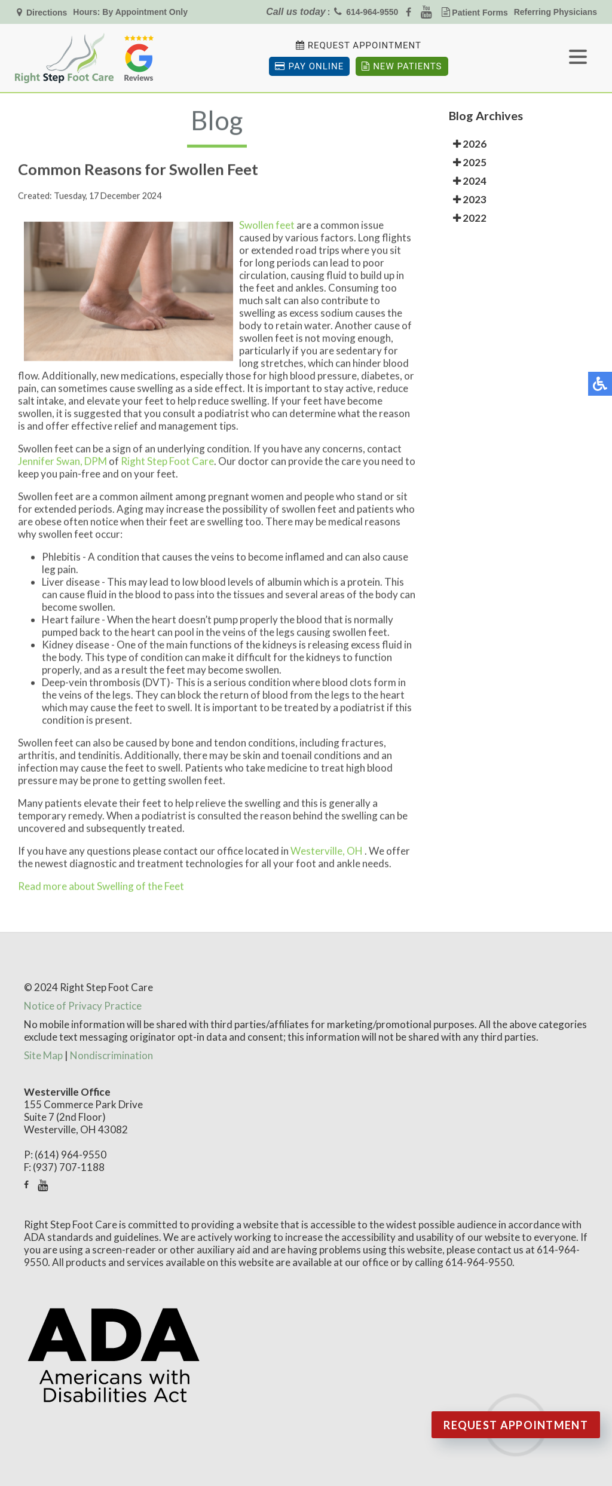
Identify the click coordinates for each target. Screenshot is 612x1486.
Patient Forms (479, 12)
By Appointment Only (145, 12)
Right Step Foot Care (167, 465)
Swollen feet (267, 229)
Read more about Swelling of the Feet (101, 890)
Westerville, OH (326, 855)
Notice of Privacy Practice (83, 1005)
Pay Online (309, 66)
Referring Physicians (555, 12)
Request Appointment (364, 45)
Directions (45, 12)
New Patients (402, 66)
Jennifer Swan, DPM (62, 465)
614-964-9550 (372, 12)
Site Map (43, 1055)
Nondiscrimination (111, 1055)
